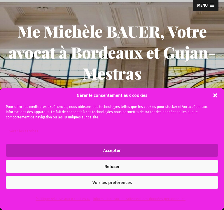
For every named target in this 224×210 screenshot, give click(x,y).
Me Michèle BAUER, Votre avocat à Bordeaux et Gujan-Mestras (112, 52)
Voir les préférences (112, 182)
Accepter (112, 150)
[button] (215, 95)
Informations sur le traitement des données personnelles (139, 199)
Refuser (112, 166)
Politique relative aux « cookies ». (63, 199)
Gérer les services (23, 131)
